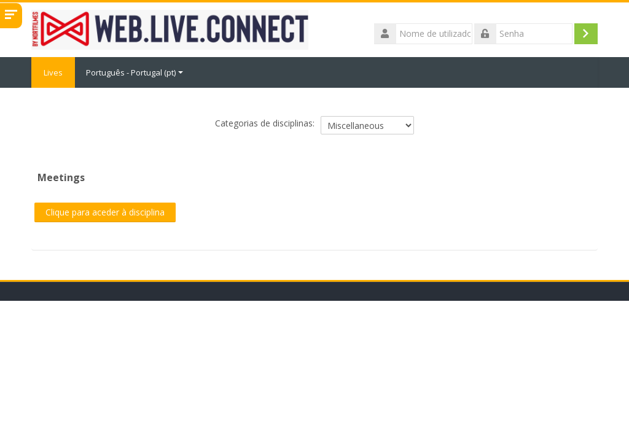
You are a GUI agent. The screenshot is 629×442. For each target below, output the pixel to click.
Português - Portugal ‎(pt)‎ (134, 72)
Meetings (61, 177)
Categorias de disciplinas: (264, 123)
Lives (53, 72)
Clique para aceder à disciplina (105, 212)
